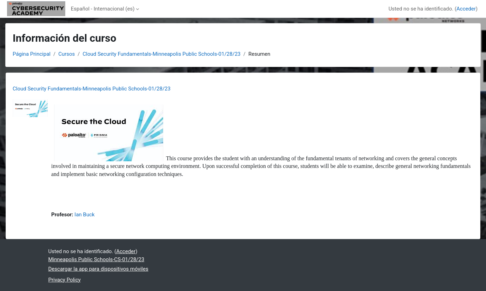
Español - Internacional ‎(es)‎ (103, 9)
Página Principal (32, 54)
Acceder (466, 9)
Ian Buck (84, 214)
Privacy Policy (64, 280)
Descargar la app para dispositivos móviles (98, 269)
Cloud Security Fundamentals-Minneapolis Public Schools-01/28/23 (162, 54)
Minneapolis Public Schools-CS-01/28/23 (96, 259)
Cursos (66, 54)
